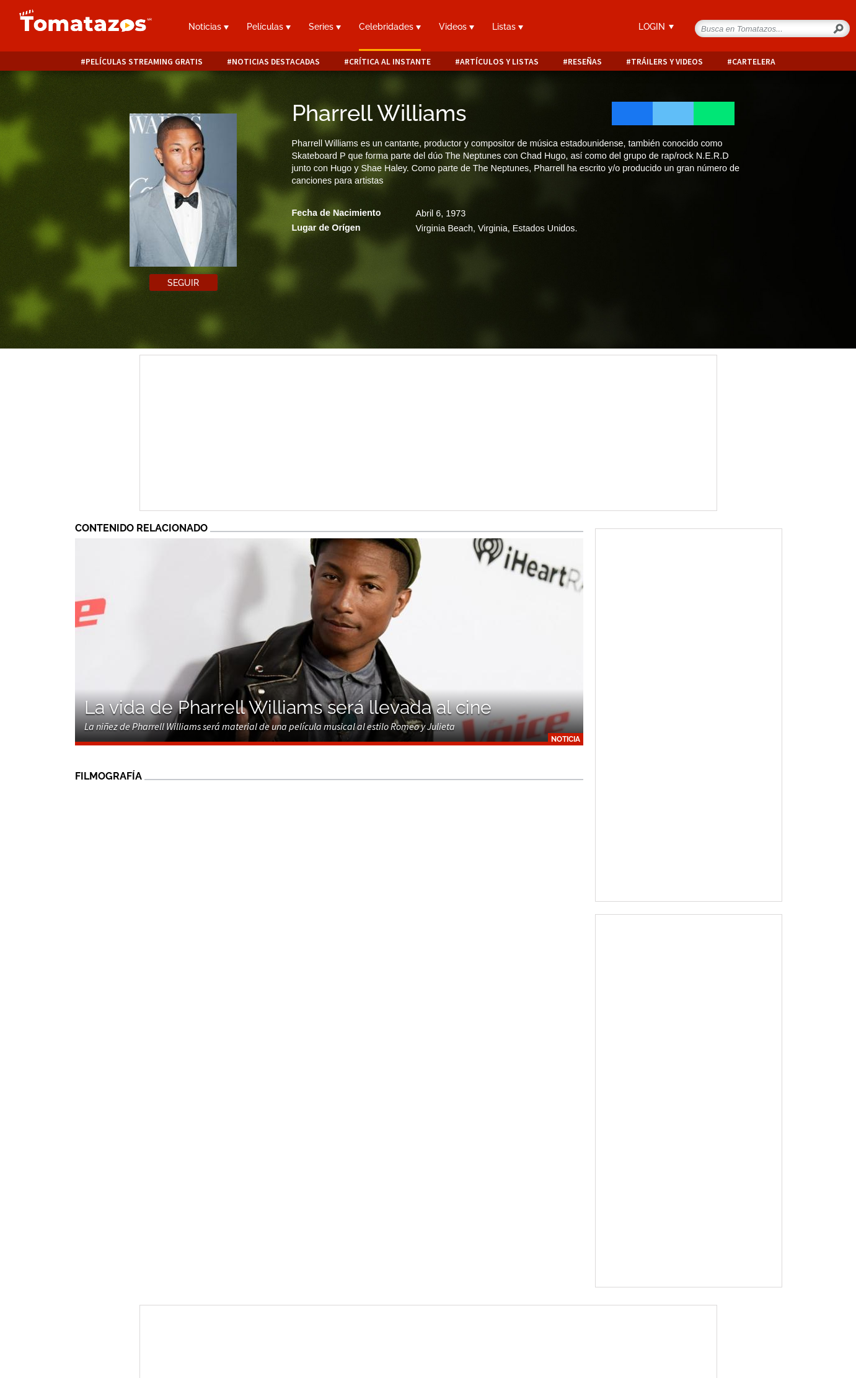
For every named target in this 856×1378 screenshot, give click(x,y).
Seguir (183, 283)
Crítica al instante (390, 61)
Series (325, 27)
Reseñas (585, 61)
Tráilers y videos (667, 61)
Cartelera (753, 61)
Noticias (208, 27)
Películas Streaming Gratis (144, 61)
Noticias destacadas (276, 61)
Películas (269, 27)
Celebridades (390, 27)
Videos (456, 27)
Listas (507, 27)
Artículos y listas (499, 61)
